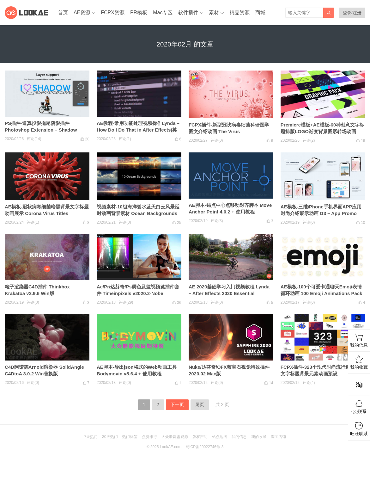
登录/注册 (352, 12)
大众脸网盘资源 (174, 437)
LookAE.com (170, 447)
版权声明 (200, 437)
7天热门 (91, 437)
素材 (214, 12)
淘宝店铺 (278, 437)
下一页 (177, 404)
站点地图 (219, 437)
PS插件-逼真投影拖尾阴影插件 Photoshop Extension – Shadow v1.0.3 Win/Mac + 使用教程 (41, 129)
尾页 (199, 404)
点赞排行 (149, 437)
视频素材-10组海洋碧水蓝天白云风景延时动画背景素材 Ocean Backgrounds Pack (138, 213)
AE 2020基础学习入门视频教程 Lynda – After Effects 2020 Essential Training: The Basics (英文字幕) (229, 293)
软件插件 (188, 12)
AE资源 (82, 12)
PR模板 (138, 12)
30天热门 (110, 437)
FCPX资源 (112, 12)
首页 (63, 12)
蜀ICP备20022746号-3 (204, 447)
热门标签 (129, 437)
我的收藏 (258, 437)
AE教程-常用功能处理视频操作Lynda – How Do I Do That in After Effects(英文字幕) (138, 129)
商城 (260, 12)
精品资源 (239, 12)
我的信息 (239, 437)
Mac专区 (163, 12)
